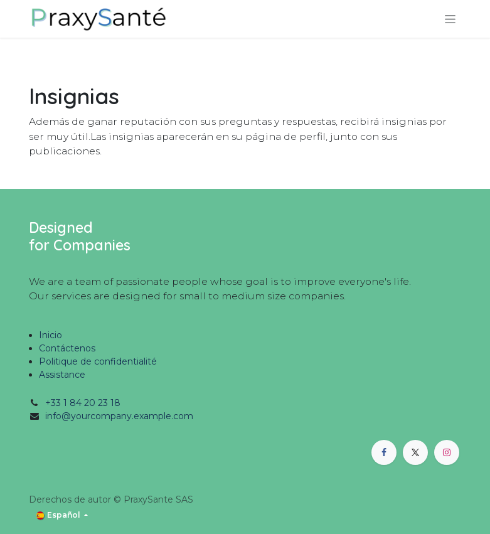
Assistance (62, 374)
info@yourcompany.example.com (119, 416)
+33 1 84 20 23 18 (82, 403)
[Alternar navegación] (450, 19)
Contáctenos (67, 348)
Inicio (50, 335)
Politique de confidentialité (98, 361)
